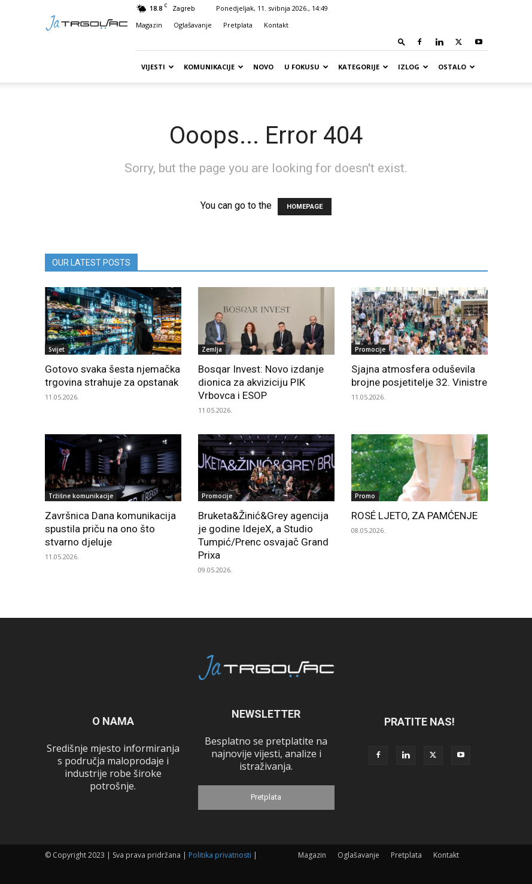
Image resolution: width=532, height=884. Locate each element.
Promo (365, 496)
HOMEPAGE (305, 207)
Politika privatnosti (220, 855)
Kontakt (276, 24)
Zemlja (212, 349)
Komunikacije (214, 66)
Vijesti (157, 66)
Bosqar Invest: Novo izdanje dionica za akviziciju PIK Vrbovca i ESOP (261, 382)
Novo (263, 66)
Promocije (370, 349)
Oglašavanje (193, 24)
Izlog (413, 66)
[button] (402, 41)
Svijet (56, 349)
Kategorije (363, 66)
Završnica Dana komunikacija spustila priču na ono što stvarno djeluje (110, 529)
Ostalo (456, 66)
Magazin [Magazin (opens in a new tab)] (149, 24)
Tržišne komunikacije (80, 496)
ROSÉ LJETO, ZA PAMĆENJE (414, 516)
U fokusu (306, 66)
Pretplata (238, 24)
